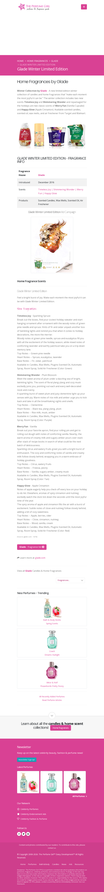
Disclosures (21, 884)
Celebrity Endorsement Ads (34, 814)
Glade (54, 60)
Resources (80, 864)
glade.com (40, 557)
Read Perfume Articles (52, 700)
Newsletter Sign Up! (27, 759)
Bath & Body (44, 864)
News (64, 864)
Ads (71, 864)
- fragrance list (31, 546)
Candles (56, 864)
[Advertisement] (52, 34)
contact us (52, 848)
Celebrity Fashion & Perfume (35, 818)
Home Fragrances (37, 60)
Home (20, 60)
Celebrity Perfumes (30, 809)
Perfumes (31, 864)
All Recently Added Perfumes (52, 696)
